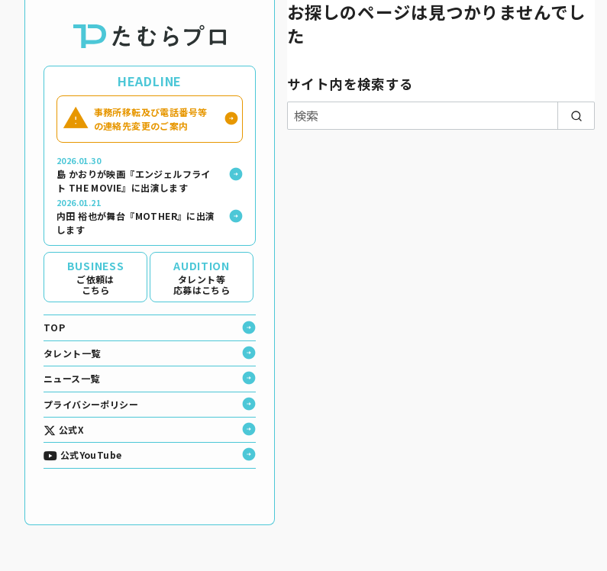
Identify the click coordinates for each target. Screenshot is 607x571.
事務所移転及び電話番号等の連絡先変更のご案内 (151, 118)
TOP (54, 327)
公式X (64, 430)
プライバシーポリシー (91, 404)
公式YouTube (82, 455)
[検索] (441, 115)
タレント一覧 (72, 353)
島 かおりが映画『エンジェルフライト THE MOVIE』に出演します (137, 174)
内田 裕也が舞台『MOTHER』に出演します (137, 216)
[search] (576, 115)
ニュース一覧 (71, 378)
